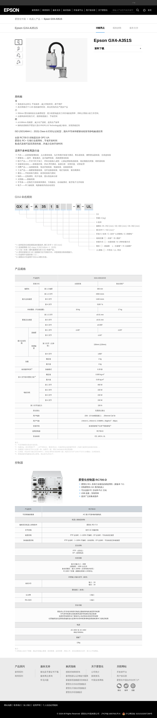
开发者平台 (78, 10)
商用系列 (46, 10)
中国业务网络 (97, 680)
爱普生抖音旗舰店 (74, 692)
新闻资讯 (95, 676)
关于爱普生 (103, 10)
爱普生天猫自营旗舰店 (76, 688)
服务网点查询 (46, 676)
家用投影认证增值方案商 (77, 676)
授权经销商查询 (73, 672)
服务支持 (56, 10)
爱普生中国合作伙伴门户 (128, 680)
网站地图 (8, 705)
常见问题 (44, 680)
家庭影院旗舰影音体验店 (77, 680)
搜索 (137, 10)
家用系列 (35, 10)
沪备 (110, 714)
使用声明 (37, 705)
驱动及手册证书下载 (49, 672)
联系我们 (17, 705)
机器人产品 (34, 19)
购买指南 (67, 10)
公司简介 (95, 672)
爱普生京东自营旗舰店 (76, 684)
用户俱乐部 (90, 10)
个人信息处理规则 (50, 705)
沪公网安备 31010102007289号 (137, 714)
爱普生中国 (20, 19)
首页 (150, 10)
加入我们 (27, 705)
